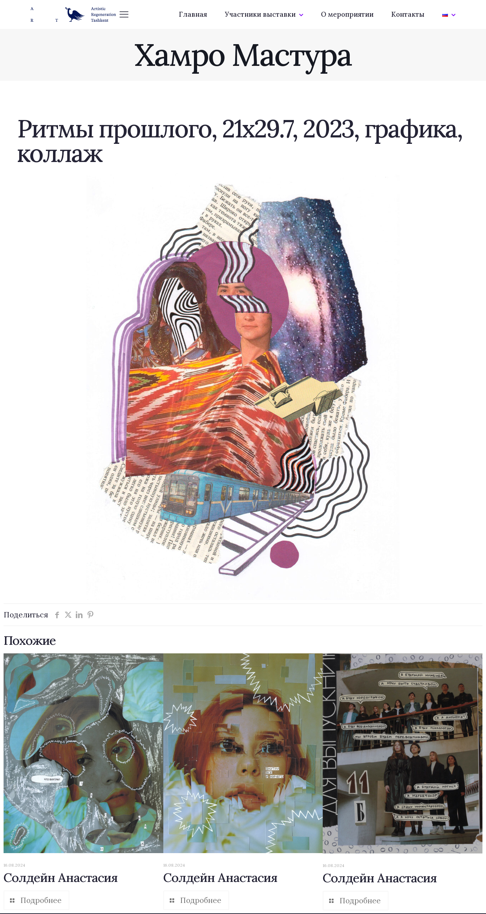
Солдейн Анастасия (61, 877)
